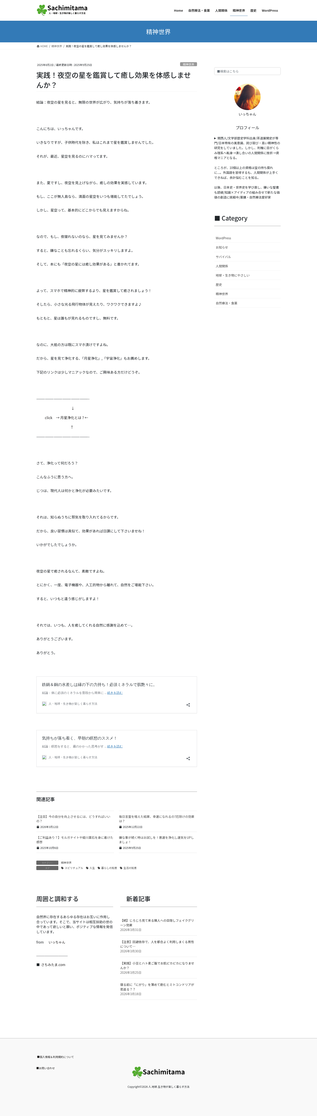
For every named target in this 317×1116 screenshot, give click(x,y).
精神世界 (188, 64)
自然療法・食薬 (226, 303)
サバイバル (223, 257)
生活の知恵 (130, 868)
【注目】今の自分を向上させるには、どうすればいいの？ (73, 818)
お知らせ (222, 247)
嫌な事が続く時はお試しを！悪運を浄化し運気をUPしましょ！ (156, 839)
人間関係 (222, 266)
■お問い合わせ (45, 1068)
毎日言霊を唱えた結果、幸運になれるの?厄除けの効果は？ (156, 818)
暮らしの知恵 (109, 868)
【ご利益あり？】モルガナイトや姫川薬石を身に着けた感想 (74, 839)
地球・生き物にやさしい (233, 275)
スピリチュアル (74, 868)
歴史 (219, 284)
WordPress (223, 238)
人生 (92, 868)
